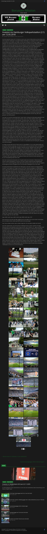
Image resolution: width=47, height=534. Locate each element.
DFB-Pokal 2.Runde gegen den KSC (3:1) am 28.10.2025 (21, 493)
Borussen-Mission (23, 10)
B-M (10, 36)
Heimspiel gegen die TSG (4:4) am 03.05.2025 (19, 512)
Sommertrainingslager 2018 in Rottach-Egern (33, 462)
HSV (13, 36)
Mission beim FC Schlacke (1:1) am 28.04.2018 (13, 456)
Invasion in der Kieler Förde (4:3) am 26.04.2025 (19, 518)
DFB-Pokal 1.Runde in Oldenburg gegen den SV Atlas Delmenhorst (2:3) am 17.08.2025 (27, 499)
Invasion (4, 30)
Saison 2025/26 (10, 481)
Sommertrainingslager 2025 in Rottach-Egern (19, 506)
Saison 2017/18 (10, 30)
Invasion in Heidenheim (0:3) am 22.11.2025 (16, 484)
